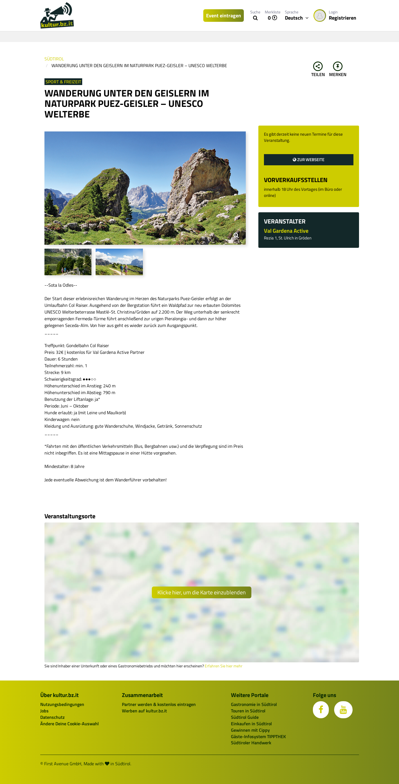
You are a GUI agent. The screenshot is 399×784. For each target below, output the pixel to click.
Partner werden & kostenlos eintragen (159, 704)
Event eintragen (223, 15)
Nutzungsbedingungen (62, 704)
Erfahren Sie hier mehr (223, 666)
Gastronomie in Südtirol (254, 704)
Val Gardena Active (286, 230)
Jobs (44, 710)
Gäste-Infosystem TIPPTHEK (258, 736)
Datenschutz (52, 717)
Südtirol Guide (245, 717)
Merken (337, 70)
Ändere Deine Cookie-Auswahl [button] (69, 723)
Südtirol (54, 58)
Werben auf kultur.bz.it (144, 710)
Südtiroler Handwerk (251, 742)
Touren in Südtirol (248, 710)
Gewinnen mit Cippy (250, 730)
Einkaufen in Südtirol (251, 723)
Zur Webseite (308, 159)
